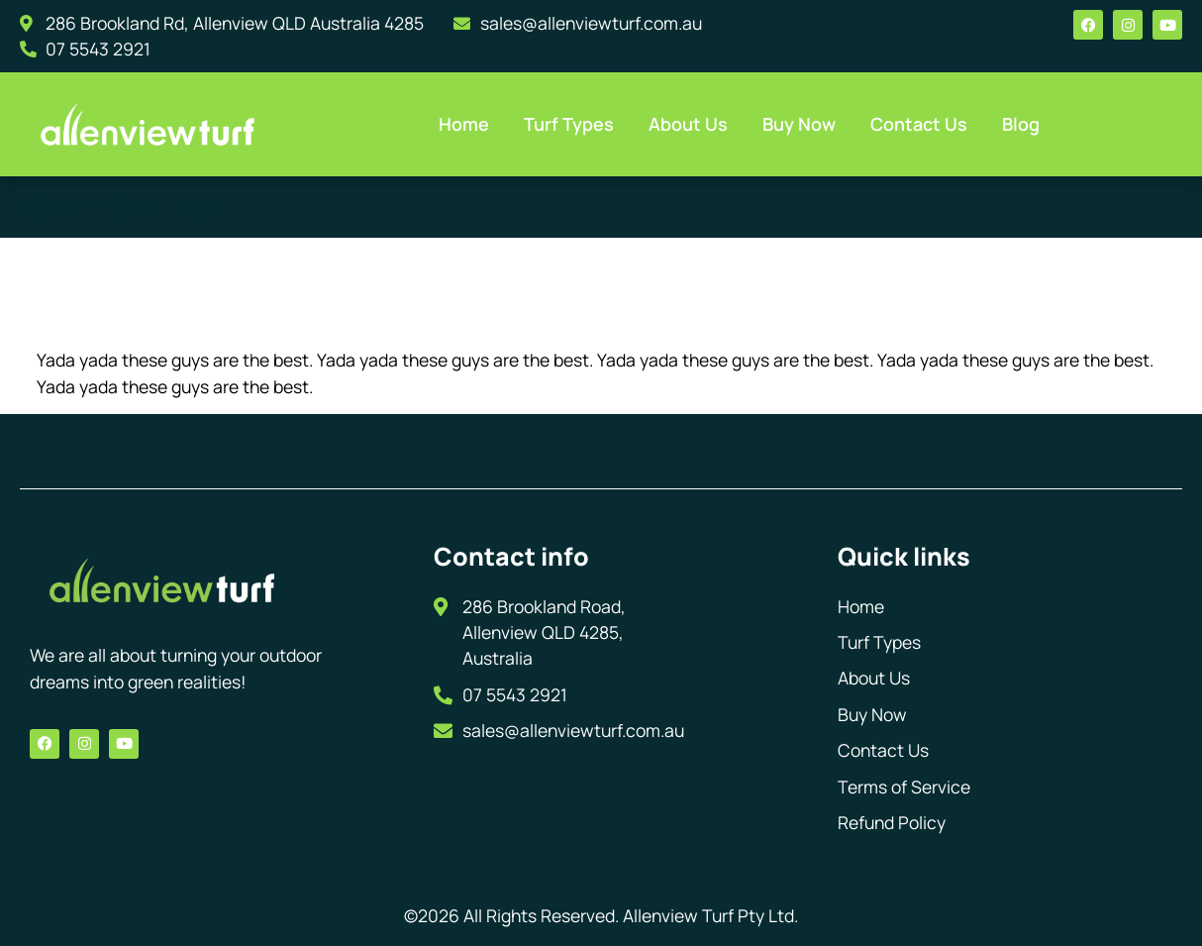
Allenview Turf (118, 206)
